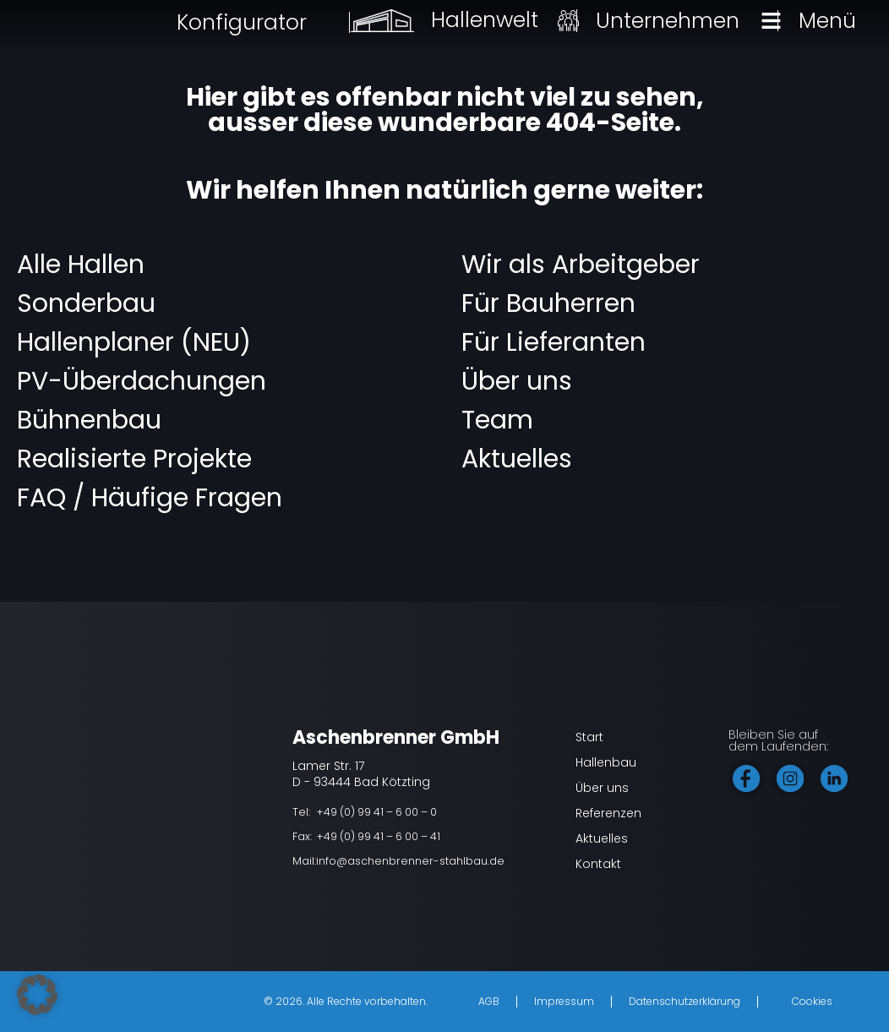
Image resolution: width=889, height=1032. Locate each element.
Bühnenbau (89, 420)
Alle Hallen (81, 264)
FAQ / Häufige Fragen (149, 498)
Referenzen (608, 813)
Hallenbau (605, 762)
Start (589, 737)
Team (497, 420)
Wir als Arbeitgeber (580, 264)
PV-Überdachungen (141, 381)
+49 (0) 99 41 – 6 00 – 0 (376, 812)
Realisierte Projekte (134, 459)
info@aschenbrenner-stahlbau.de (410, 861)
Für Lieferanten (553, 342)
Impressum (564, 1001)
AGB (488, 1001)
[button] (37, 995)
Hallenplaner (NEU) (134, 342)
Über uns (516, 381)
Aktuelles (516, 459)
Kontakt (598, 863)
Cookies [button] (812, 1001)
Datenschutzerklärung (684, 1001)
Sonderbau (86, 303)
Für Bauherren (548, 303)
